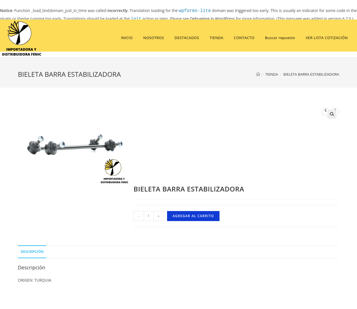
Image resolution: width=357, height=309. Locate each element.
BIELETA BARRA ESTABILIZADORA (311, 74)
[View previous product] (325, 112)
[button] (331, 114)
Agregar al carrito (193, 216)
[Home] (258, 74)
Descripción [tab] (32, 251)
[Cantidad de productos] (149, 216)
